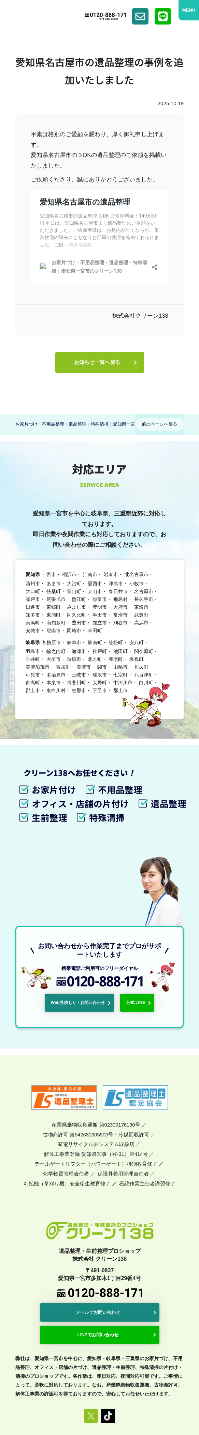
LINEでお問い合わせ (99, 1260)
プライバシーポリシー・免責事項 (116, 1364)
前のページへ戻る (159, 426)
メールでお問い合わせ (99, 1239)
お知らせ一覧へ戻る (96, 364)
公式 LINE (131, 930)
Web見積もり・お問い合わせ (80, 930)
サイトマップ (170, 1364)
